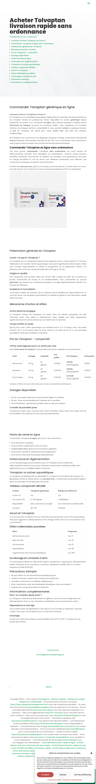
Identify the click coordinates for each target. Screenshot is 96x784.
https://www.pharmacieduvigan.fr (49, 725)
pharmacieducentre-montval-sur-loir (64, 728)
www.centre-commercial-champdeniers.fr (52, 739)
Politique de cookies (55, 780)
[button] (91, 753)
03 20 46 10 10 (53, 652)
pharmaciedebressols (75, 731)
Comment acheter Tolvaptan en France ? (28, 42)
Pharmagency (43, 701)
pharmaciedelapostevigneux (37, 709)
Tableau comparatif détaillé (23, 69)
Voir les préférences (82, 774)
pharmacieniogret (69, 742)
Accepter (45, 774)
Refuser (63, 774)
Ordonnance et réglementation (24, 63)
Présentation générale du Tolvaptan (26, 48)
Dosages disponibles (20, 57)
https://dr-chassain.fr (54, 714)
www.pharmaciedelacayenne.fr (24, 722)
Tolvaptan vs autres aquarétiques (25, 66)
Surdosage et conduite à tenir (23, 78)
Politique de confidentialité (72, 780)
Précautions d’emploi (20, 81)
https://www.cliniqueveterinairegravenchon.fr (29, 706)
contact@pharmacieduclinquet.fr (50, 656)
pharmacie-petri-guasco (43, 712)
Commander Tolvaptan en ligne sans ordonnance (32, 45)
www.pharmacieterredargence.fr (67, 717)
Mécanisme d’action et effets (23, 51)
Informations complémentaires (24, 84)
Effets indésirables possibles (23, 75)
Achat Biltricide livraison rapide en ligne (58, 744)
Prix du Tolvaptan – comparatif (24, 54)
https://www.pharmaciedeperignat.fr (27, 736)
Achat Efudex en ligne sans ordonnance (69, 750)
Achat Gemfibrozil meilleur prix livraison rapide (31, 750)
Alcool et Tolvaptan (19, 72)
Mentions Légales (58, 701)
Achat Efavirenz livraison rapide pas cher (69, 747)
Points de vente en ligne (21, 60)
